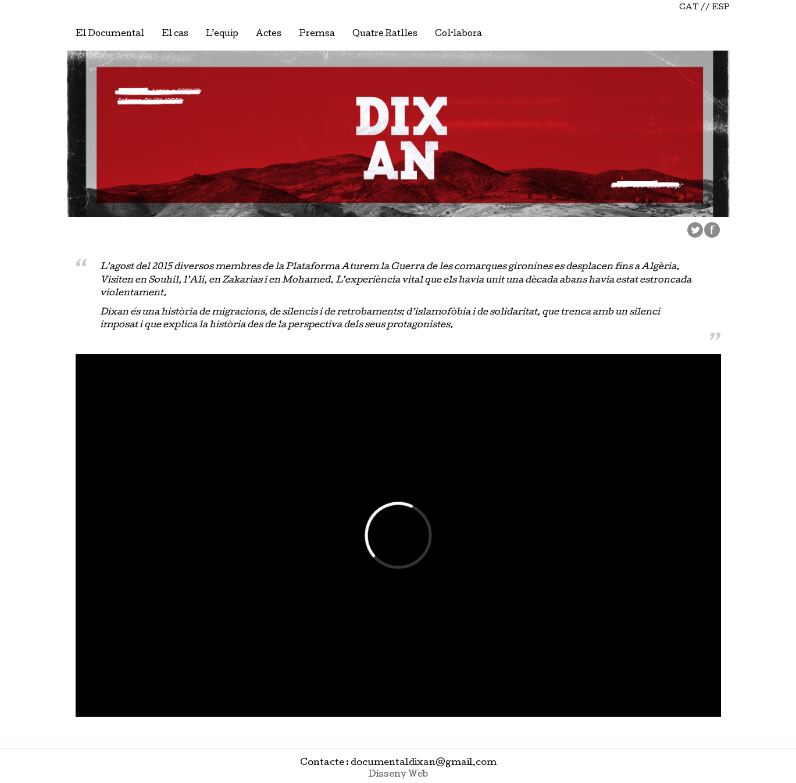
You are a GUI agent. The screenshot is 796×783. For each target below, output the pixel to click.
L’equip (222, 34)
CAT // (694, 8)
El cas (175, 34)
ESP (721, 8)
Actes (268, 34)
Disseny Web (398, 775)
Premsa (317, 34)
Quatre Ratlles (384, 34)
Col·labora (458, 34)
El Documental (110, 34)
